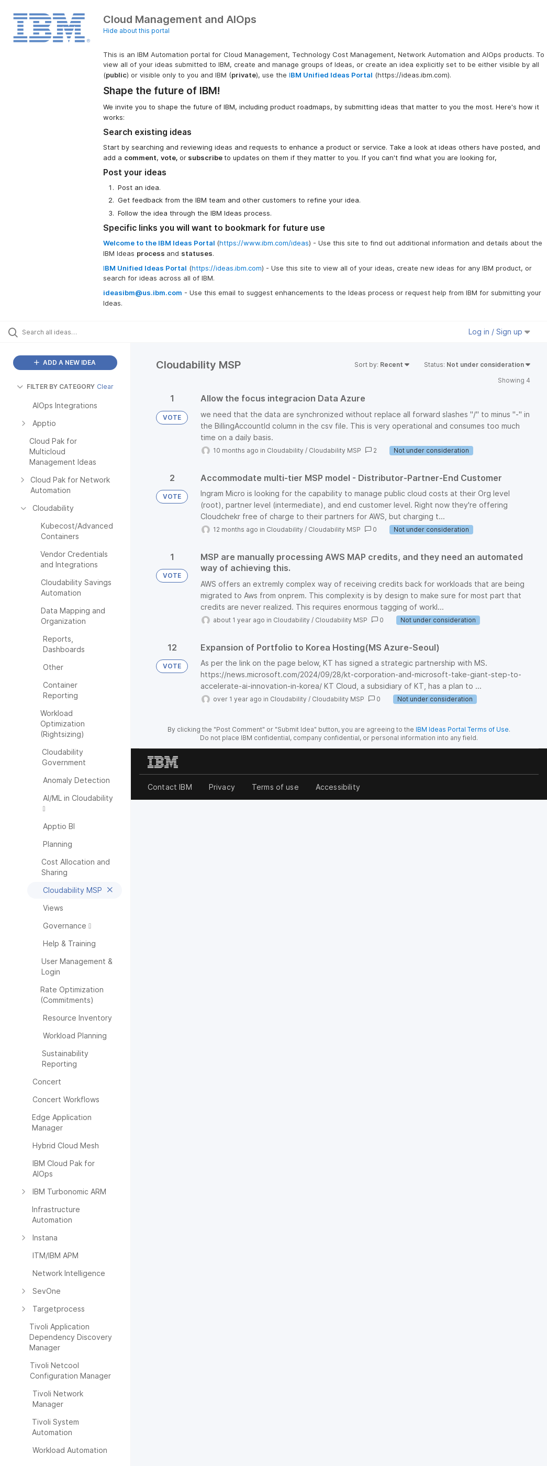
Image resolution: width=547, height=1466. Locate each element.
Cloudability (285, 450)
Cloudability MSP (335, 450)
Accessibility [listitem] (338, 786)
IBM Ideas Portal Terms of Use (462, 729)
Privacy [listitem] (222, 786)
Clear (105, 386)
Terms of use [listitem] (275, 786)
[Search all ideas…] (71, 332)
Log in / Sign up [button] (499, 331)
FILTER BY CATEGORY (56, 386)
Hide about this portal (136, 31)
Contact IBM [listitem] (170, 786)
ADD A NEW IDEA (65, 362)
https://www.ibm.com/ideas (264, 243)
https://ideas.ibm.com (227, 268)
